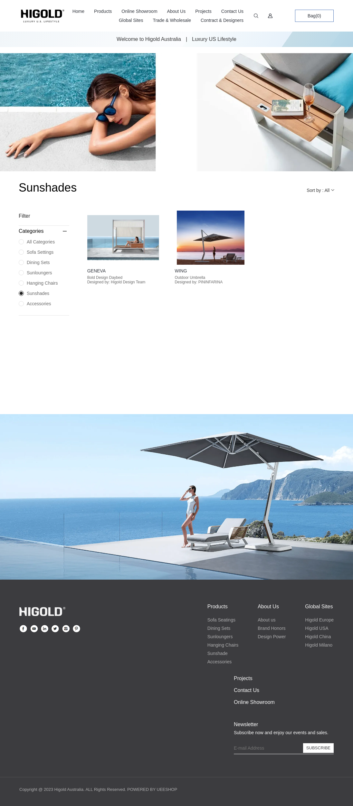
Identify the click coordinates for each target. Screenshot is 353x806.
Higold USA (316, 628)
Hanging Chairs (223, 645)
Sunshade (217, 653)
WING (181, 270)
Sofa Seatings (221, 619)
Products (103, 11)
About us (266, 619)
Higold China (318, 636)
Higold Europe (319, 619)
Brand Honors (271, 628)
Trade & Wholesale (172, 20)
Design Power (272, 636)
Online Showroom (139, 11)
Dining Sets (219, 628)
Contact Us (232, 11)
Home (78, 11)
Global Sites (131, 20)
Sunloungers (220, 636)
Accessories (219, 661)
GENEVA (96, 270)
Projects (203, 11)
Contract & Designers (222, 20)
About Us (176, 11)
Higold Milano (318, 645)
